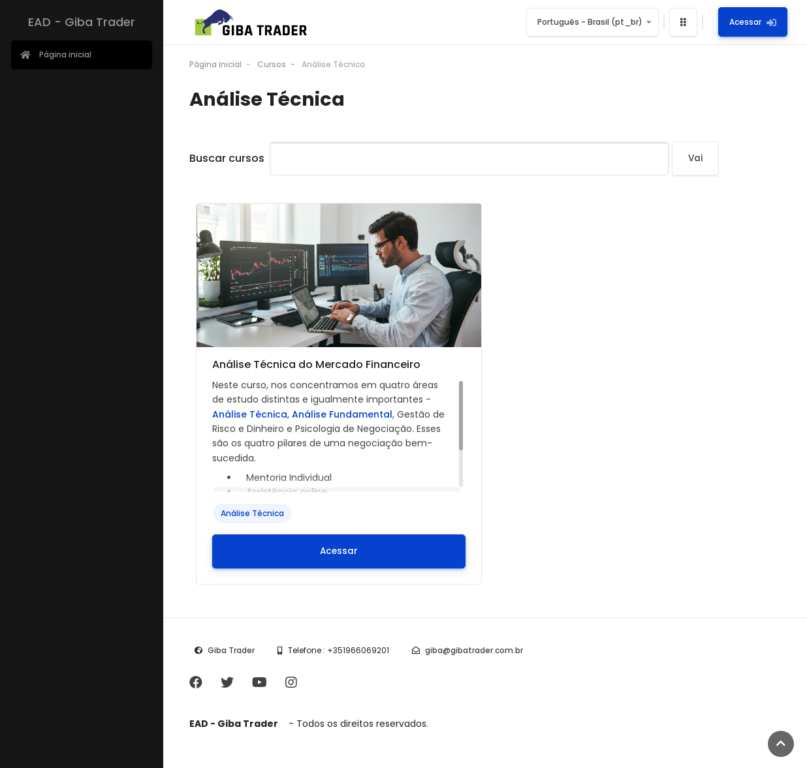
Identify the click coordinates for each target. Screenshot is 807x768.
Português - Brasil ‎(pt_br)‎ (589, 21)
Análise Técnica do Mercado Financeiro (316, 364)
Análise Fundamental (342, 414)
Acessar (752, 21)
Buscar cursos (226, 158)
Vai (695, 158)
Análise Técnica (333, 64)
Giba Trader (231, 650)
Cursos (271, 64)
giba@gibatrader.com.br (474, 650)
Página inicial (215, 64)
